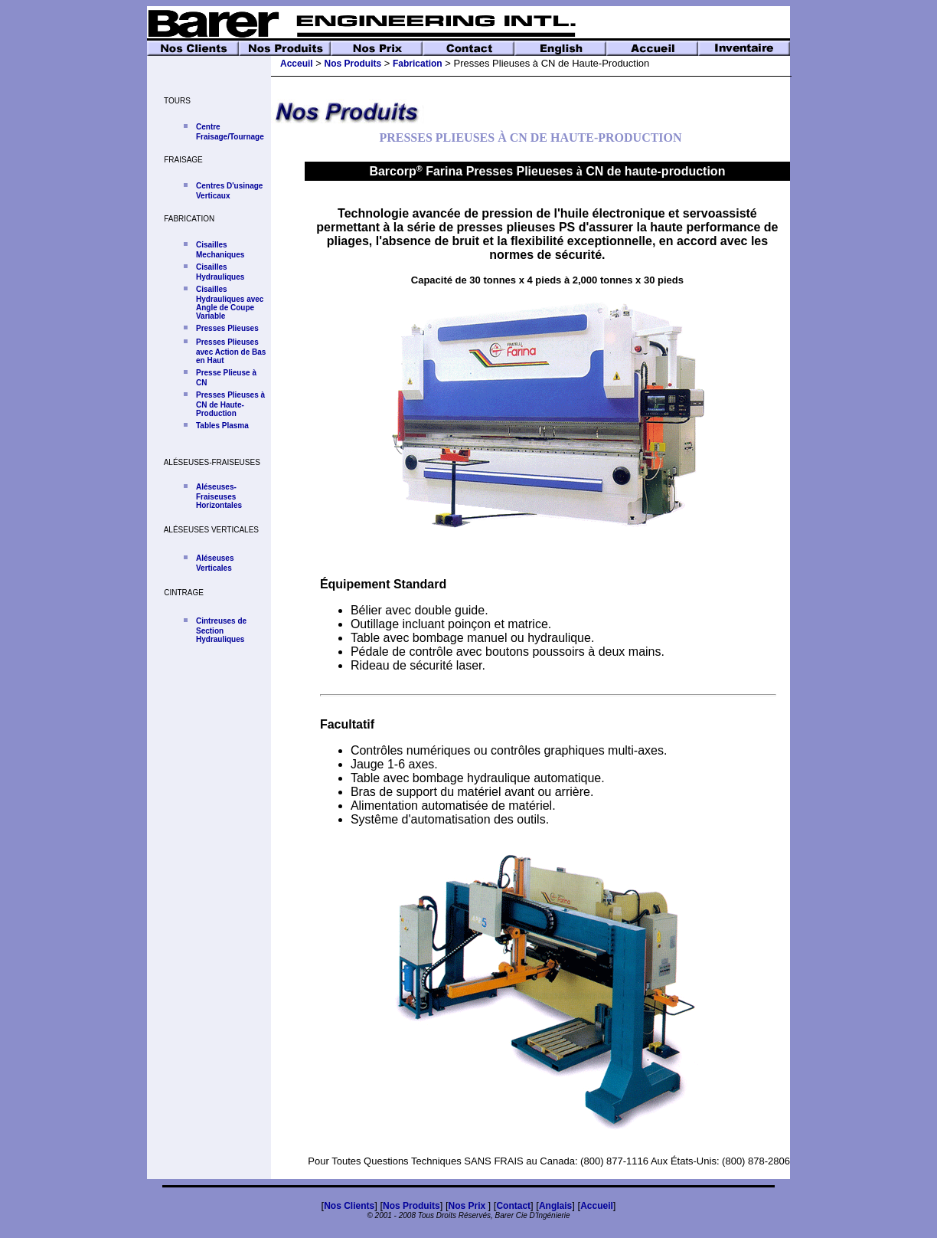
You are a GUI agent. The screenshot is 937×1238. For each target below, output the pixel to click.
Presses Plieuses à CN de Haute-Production (230, 404)
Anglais (555, 1205)
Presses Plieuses (227, 328)
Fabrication (417, 63)
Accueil (596, 1205)
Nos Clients (349, 1205)
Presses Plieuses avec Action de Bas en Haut (231, 351)
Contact (513, 1205)
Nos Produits (353, 63)
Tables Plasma (222, 425)
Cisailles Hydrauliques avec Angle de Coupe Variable (229, 302)
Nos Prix (468, 1205)
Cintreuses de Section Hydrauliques (221, 630)
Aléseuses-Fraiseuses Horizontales (219, 496)
